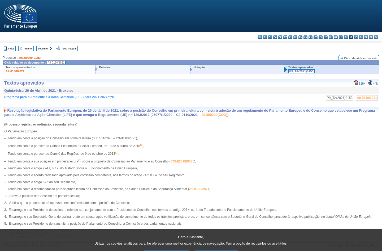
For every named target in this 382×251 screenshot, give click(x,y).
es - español (265, 37)
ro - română (356, 37)
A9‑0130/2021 (199, 189)
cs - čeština (270, 37)
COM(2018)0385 (182, 161)
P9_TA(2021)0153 (301, 71)
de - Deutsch (280, 37)
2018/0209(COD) (30, 57)
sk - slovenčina (361, 37)
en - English (295, 37)
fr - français (300, 37)
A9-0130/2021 (15, 71)
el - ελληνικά (290, 37)
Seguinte (43, 48)
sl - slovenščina (366, 37)
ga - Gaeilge (305, 37)
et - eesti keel (285, 37)
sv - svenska (376, 37)
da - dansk (275, 37)
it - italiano (316, 37)
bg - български (260, 37)
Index (11, 48)
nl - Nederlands (341, 37)
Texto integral (68, 48)
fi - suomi (371, 37)
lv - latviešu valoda (321, 37)
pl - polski (346, 37)
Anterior (28, 48)
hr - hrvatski (310, 37)
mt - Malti (336, 37)
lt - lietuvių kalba (326, 37)
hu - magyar (331, 37)
